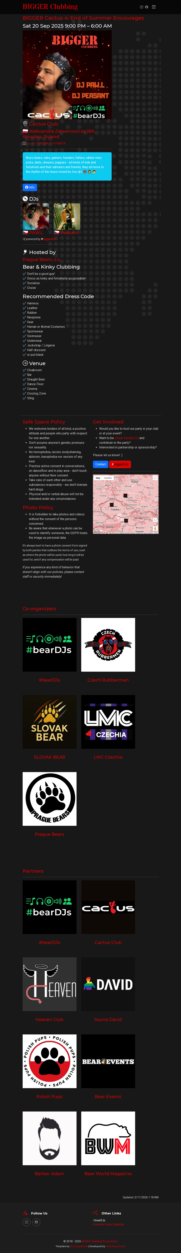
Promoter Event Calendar (108, 1224)
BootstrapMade (79, 1246)
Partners (33, 871)
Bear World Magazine (108, 1173)
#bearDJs (50, 680)
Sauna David (108, 1019)
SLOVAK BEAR (49, 757)
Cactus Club (44, 123)
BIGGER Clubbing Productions (100, 1241)
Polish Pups (49, 1096)
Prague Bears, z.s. (42, 259)
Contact (100, 464)
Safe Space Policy (45, 421)
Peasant (70, 232)
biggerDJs (49, 239)
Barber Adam (49, 1173)
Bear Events (108, 1096)
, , (60, 133)
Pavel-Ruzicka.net (115, 1246)
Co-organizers (40, 608)
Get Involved (109, 421)
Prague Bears (49, 834)
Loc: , (46, 143)
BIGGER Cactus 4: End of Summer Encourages (90, 17)
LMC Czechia (108, 757)
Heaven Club (49, 1019)
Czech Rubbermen (108, 680)
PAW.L (36, 232)
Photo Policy (39, 507)
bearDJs (99, 1220)
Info (30, 187)
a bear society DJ (127, 438)
